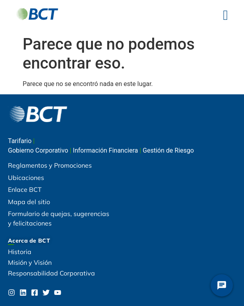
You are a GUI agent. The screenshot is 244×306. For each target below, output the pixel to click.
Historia (19, 252)
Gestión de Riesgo (168, 150)
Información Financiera (106, 150)
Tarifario (20, 141)
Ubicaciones (26, 178)
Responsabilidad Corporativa (51, 273)
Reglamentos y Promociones (50, 165)
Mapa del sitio (29, 202)
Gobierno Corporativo (39, 150)
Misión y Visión (30, 262)
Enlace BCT (25, 189)
